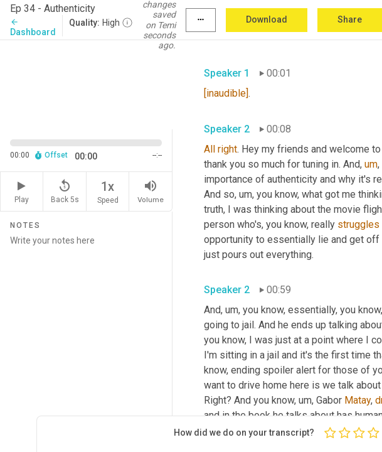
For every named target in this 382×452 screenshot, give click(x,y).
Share (349, 19)
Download (266, 19)
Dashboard (33, 27)
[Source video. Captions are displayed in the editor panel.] (86, 83)
